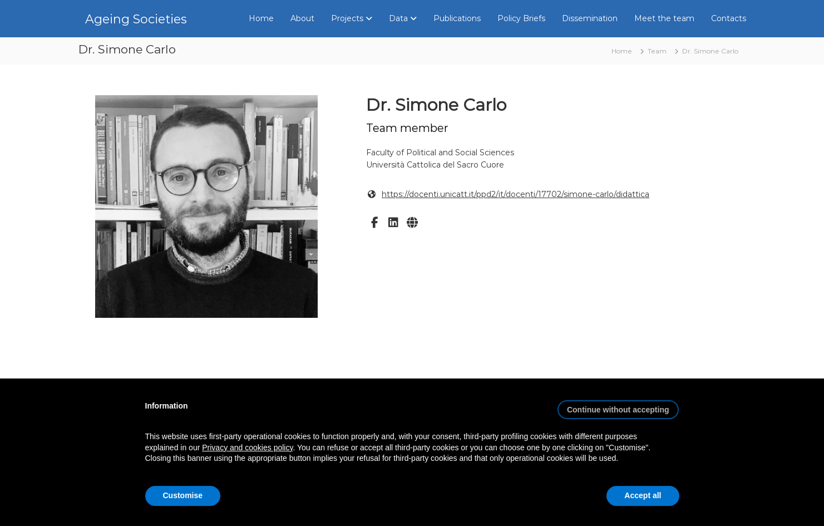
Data (398, 18)
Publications (457, 18)
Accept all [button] (642, 495)
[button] (618, 405)
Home (261, 18)
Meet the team (664, 18)
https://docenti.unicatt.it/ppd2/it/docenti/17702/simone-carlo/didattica (515, 194)
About (302, 18)
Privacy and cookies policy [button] (247, 447)
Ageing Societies (136, 19)
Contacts (728, 18)
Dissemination (590, 18)
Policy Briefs (521, 18)
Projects (347, 18)
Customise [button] (183, 495)
